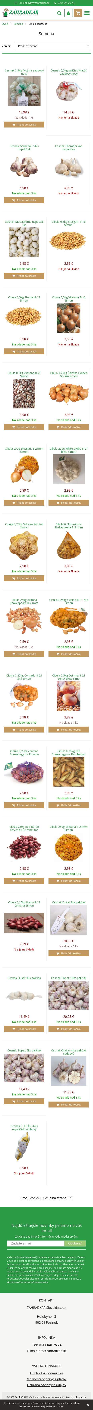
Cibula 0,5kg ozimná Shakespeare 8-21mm (68, 526)
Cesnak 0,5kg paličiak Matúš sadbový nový (68, 72)
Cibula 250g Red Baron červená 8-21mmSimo (24, 828)
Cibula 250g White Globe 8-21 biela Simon (69, 450)
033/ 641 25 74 (66, 3)
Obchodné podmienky (46, 1373)
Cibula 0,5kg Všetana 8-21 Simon (24, 374)
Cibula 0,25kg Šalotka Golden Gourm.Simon (68, 374)
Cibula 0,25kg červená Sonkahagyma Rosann (24, 753)
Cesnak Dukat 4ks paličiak (24, 978)
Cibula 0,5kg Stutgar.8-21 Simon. (24, 299)
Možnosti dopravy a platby (46, 1379)
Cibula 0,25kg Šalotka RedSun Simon (24, 526)
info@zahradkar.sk (52, 1351)
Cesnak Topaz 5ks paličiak (24, 1050)
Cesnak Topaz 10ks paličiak (68, 978)
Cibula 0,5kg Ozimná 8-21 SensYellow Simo (68, 677)
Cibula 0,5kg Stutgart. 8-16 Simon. (69, 223)
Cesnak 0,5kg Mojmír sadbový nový (24, 72)
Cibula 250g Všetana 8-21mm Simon (69, 828)
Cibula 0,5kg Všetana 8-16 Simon (68, 299)
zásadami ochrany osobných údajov (64, 1261)
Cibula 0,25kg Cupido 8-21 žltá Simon (68, 601)
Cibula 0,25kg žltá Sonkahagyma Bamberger (69, 753)
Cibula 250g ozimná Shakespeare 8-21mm (24, 601)
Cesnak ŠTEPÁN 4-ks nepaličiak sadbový (24, 1128)
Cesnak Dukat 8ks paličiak (68, 902)
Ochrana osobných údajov (46, 1385)
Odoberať (75, 1243)
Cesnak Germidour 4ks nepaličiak (24, 148)
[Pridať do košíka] (24, 124)
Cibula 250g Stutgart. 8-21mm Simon (24, 450)
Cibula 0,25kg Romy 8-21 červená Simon (24, 904)
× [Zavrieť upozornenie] (88, 1404)
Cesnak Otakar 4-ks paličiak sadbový (68, 1052)
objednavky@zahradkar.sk (34, 3)
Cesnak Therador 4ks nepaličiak (68, 148)
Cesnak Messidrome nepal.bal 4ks (24, 223)
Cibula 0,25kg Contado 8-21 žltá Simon (24, 677)
